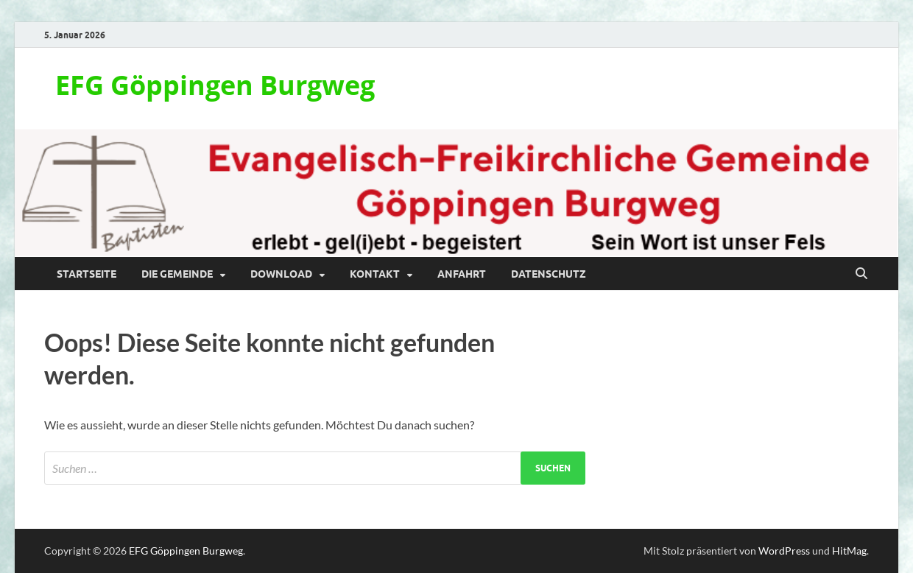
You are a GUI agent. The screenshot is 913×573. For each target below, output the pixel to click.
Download (281, 274)
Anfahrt (461, 274)
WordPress (784, 550)
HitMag (849, 550)
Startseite (86, 274)
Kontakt (375, 274)
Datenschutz (548, 274)
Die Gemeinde (177, 274)
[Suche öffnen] (861, 274)
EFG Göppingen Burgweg (215, 85)
